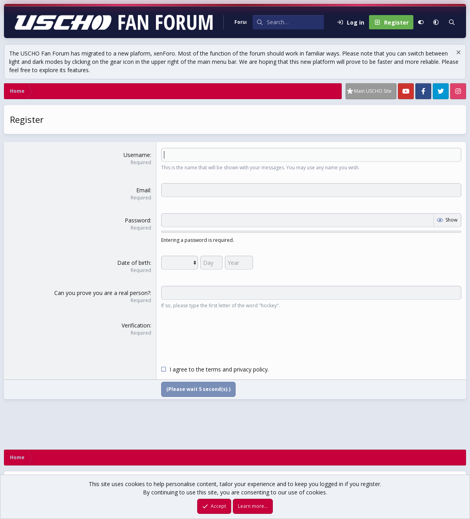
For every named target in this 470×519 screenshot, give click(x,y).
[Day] (211, 263)
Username (137, 155)
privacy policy (251, 369)
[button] (435, 22)
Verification (136, 325)
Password (137, 220)
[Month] (179, 263)
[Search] (295, 22)
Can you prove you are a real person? (102, 293)
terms (213, 369)
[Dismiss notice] (457, 53)
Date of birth (133, 262)
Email (143, 190)
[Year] (239, 263)
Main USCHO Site (373, 91)
